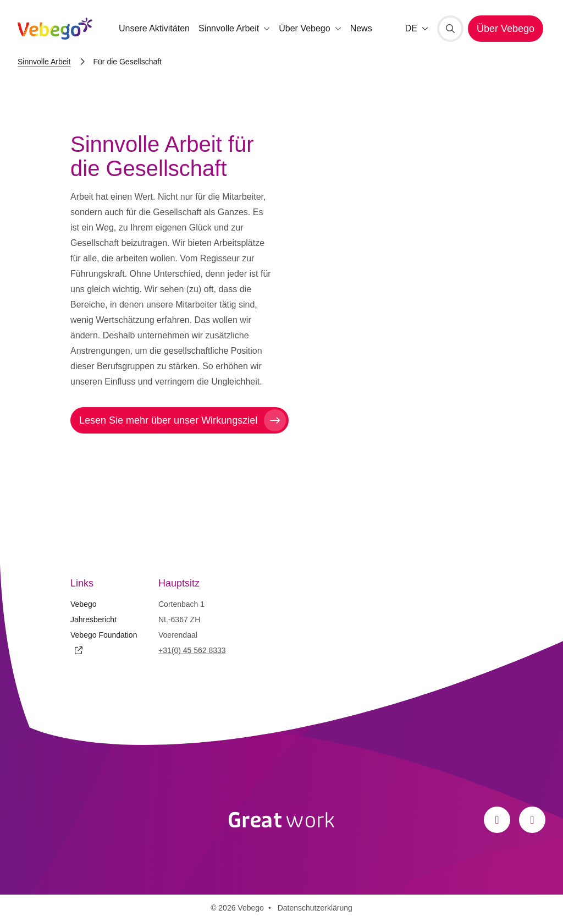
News (361, 28)
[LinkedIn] (532, 820)
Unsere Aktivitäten (154, 28)
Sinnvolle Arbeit (44, 61)
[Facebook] (497, 820)
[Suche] (450, 28)
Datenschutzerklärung (315, 907)
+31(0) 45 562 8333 (192, 650)
